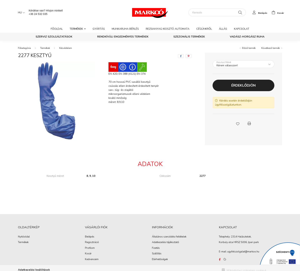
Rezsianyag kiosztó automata (167, 29)
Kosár (88, 253)
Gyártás (99, 29)
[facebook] (181, 56)
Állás (223, 29)
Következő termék (270, 48)
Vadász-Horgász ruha (247, 36)
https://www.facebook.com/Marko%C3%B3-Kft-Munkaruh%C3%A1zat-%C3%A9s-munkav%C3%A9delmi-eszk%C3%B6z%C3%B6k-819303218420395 (219, 259)
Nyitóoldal (24, 236)
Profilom (90, 248)
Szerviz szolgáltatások (54, 36)
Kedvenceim (92, 259)
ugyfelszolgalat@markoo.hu (243, 251)
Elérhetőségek (160, 259)
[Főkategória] (24, 48)
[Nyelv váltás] (20, 12)
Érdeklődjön (243, 85)
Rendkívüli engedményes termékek (122, 36)
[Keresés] (217, 12)
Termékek (45, 48)
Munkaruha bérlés (125, 29)
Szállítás (156, 253)
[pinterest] (189, 56)
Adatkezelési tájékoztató (165, 242)
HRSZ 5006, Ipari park (246, 242)
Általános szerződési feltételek (169, 236)
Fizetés (156, 248)
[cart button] (277, 12)
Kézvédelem (65, 48)
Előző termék (249, 48)
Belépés (89, 236)
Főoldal (57, 29)
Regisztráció (92, 242)
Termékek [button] (77, 29)
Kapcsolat (241, 29)
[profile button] (258, 12)
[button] (237, 123)
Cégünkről (204, 29)
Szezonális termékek (189, 36)
